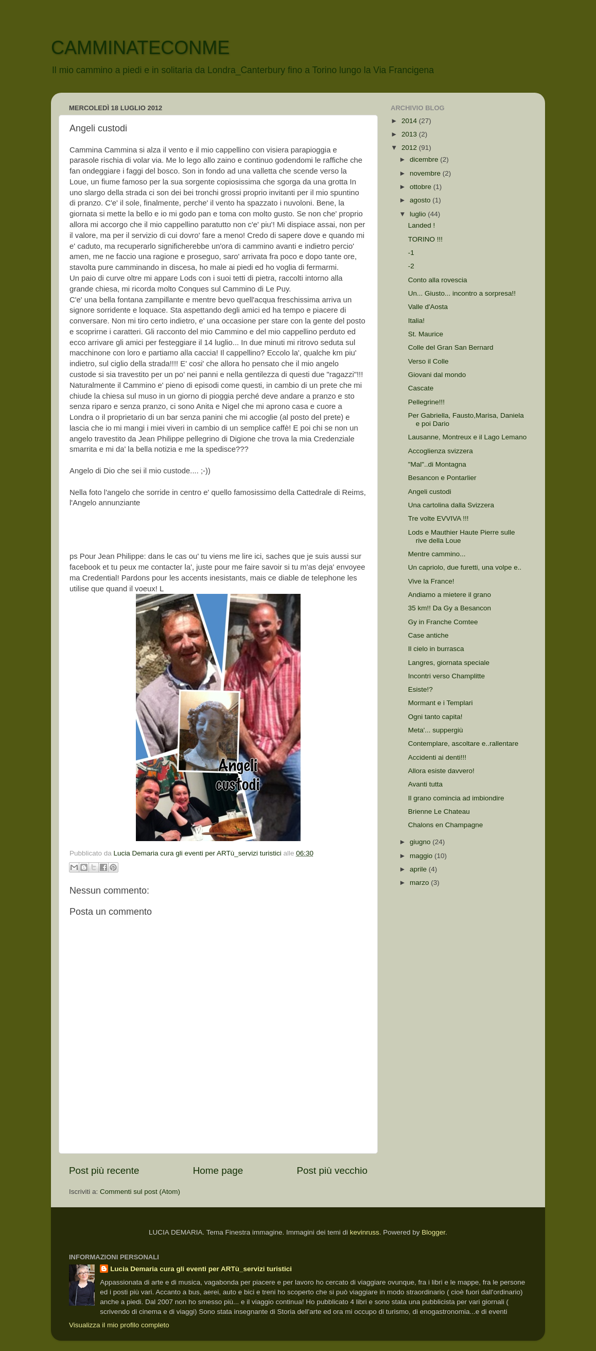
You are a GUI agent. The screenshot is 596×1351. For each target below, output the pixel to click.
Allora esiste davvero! (441, 771)
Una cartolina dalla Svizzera (451, 505)
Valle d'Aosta (428, 307)
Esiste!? (420, 689)
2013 (410, 134)
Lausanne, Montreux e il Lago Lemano (467, 437)
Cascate (421, 388)
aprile (419, 869)
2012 (410, 147)
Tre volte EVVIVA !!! (438, 518)
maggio (422, 856)
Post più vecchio (331, 1170)
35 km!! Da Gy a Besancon (449, 608)
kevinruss (364, 1232)
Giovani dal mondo (437, 375)
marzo (420, 882)
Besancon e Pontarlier (442, 478)
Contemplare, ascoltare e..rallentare (463, 743)
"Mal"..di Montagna (437, 464)
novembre (426, 173)
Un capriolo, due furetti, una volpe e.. (465, 567)
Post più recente (104, 1170)
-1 (411, 252)
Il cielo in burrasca (436, 649)
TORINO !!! (425, 239)
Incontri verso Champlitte (446, 676)
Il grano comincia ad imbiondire (456, 798)
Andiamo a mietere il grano (449, 594)
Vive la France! (431, 581)
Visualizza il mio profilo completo (119, 1325)
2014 (410, 121)
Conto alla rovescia (437, 280)
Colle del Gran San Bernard (451, 347)
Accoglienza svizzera (440, 451)
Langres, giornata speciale (448, 662)
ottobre (421, 187)
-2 (411, 266)
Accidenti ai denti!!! (437, 757)
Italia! (416, 320)
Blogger (433, 1232)
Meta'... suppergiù (435, 730)
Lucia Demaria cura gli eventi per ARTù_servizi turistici (201, 1269)
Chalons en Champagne (445, 825)
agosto (421, 200)
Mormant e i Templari (440, 703)
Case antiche (428, 635)
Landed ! (421, 225)
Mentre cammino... (437, 554)
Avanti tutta (425, 784)
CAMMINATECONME (140, 47)
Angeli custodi (429, 491)
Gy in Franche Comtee (443, 622)
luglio (419, 214)
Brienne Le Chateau (439, 811)
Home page (218, 1170)
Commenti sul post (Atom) (140, 1191)
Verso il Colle (428, 361)
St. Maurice (425, 334)
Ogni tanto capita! (435, 717)
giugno (421, 842)
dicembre (425, 159)
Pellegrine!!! (426, 402)
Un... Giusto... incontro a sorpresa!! (462, 293)
